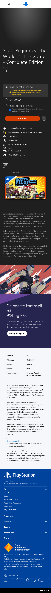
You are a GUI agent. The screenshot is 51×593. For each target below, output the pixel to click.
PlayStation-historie (11, 509)
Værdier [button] (25, 521)
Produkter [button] (25, 516)
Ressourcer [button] (25, 532)
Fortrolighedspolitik (18, 579)
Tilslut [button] (25, 538)
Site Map (41, 580)
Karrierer (7, 496)
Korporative (8, 506)
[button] (25, 187)
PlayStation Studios (11, 499)
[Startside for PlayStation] (25, 4)
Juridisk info (6, 580)
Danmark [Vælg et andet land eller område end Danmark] (11, 576)
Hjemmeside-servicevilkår (32, 580)
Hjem (6, 481)
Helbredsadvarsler (13, 441)
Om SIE (6, 493)
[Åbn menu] (3, 4)
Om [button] (25, 489)
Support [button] (25, 527)
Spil (11, 481)
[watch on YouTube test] (39, 196)
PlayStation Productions (12, 503)
